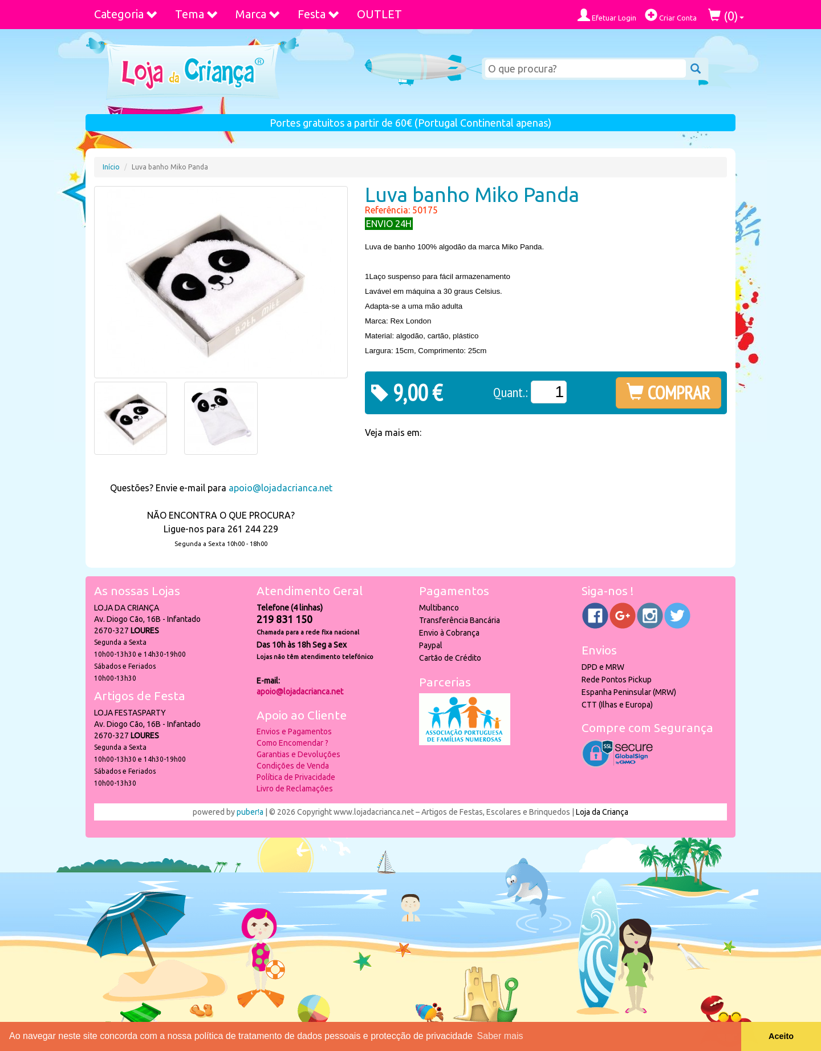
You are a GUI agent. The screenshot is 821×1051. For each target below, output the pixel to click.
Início (111, 167)
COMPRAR (668, 393)
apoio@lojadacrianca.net (280, 488)
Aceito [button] (781, 1036)
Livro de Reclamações (295, 788)
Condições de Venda (293, 765)
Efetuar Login (607, 15)
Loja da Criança (602, 811)
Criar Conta (671, 15)
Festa (319, 14)
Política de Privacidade (296, 777)
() (726, 16)
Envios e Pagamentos (294, 731)
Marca (258, 14)
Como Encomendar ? (292, 742)
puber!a (250, 811)
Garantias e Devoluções (298, 754)
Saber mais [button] (500, 1036)
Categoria (126, 14)
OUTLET (379, 14)
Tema (196, 14)
